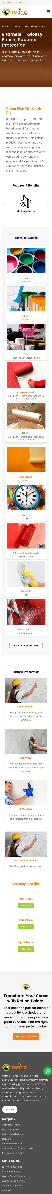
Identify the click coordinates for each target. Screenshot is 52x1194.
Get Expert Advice (26, 1036)
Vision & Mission (10, 1129)
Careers (6, 1139)
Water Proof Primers (13, 1176)
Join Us (10, 1109)
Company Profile (11, 1124)
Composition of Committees (17, 1148)
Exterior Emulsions (12, 1166)
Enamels (6, 1190)
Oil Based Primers (11, 1185)
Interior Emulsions (11, 1171)
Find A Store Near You (17, 2)
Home (5, 26)
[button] (5, 203)
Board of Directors (12, 1143)
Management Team (13, 1153)
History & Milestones (13, 1134)
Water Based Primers (14, 1181)
